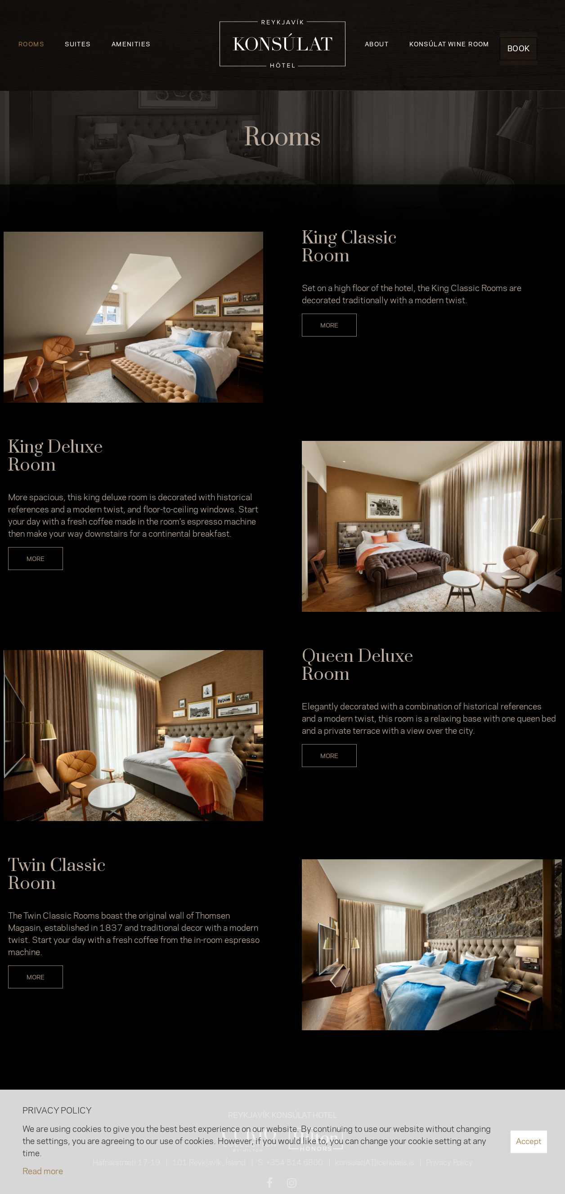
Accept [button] (529, 1141)
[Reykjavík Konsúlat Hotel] (282, 45)
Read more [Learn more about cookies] (42, 1172)
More (329, 326)
